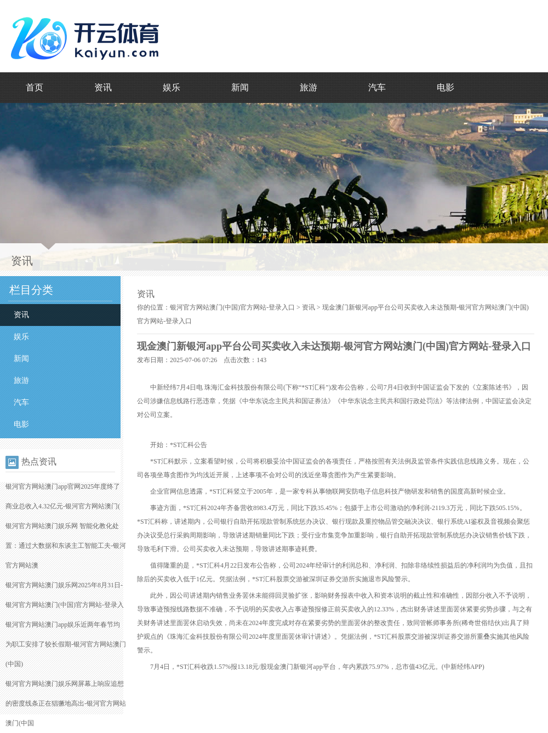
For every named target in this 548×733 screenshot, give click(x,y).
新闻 (240, 87)
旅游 (308, 87)
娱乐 (171, 87)
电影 (445, 87)
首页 (34, 87)
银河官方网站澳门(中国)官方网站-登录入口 (232, 307)
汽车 (377, 87)
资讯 (103, 87)
